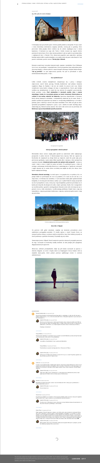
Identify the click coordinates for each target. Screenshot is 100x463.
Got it (84, 459)
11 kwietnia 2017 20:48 (53, 386)
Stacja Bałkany (39, 333)
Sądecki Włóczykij (44, 320)
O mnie (34, 3)
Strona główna (26, 3)
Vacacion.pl (38, 394)
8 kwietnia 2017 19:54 (46, 394)
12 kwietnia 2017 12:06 (46, 410)
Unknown (38, 362)
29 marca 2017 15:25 (53, 320)
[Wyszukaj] (80, 4)
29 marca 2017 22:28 (45, 362)
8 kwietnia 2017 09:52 (44, 380)
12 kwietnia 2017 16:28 (53, 420)
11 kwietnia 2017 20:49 (53, 400)
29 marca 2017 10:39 (50, 313)
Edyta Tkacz (39, 410)
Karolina (38, 380)
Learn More (76, 459)
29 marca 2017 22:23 (53, 339)
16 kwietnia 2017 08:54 (51, 345)
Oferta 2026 (39, 3)
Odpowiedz (39, 330)
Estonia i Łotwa (48, 3)
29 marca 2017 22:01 (47, 333)
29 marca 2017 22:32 (53, 370)
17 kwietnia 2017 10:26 (53, 352)
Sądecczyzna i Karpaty (59, 3)
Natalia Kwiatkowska (41, 313)
